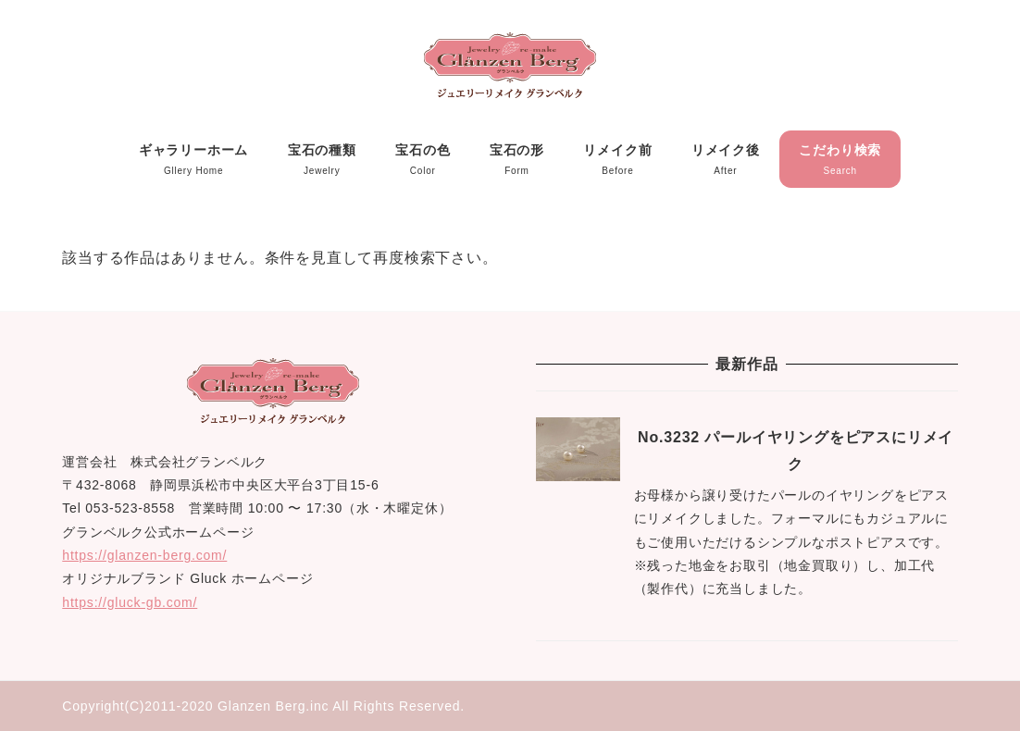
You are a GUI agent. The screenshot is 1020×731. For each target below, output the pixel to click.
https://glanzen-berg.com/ (144, 555)
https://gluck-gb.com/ (129, 602)
